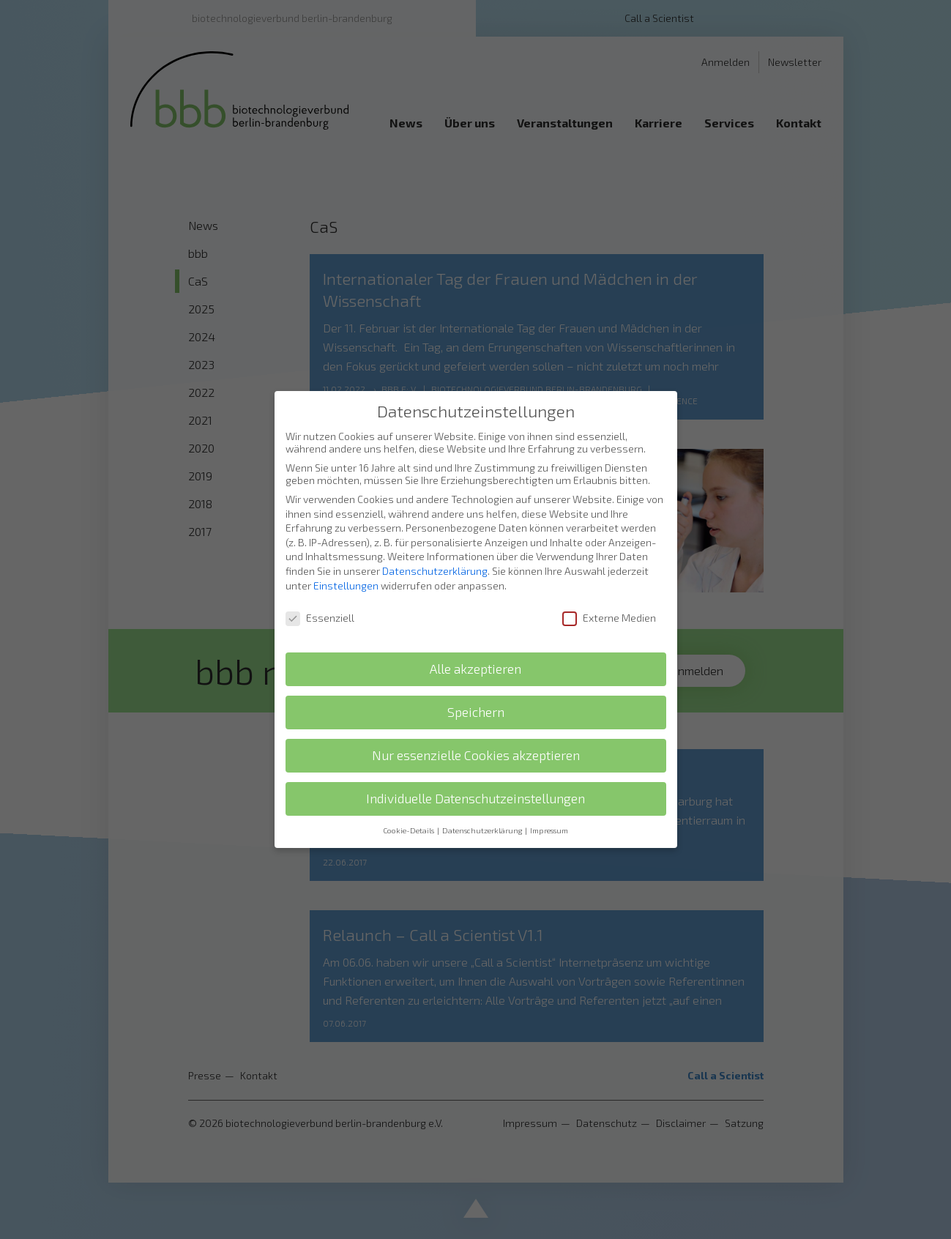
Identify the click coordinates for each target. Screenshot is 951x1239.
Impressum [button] (549, 806)
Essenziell (320, 594)
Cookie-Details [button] (409, 806)
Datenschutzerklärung (435, 546)
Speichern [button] (475, 688)
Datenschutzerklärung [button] (482, 806)
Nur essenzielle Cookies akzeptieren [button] (476, 731)
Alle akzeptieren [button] (475, 644)
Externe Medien (609, 594)
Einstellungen (345, 561)
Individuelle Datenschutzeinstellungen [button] (475, 774)
